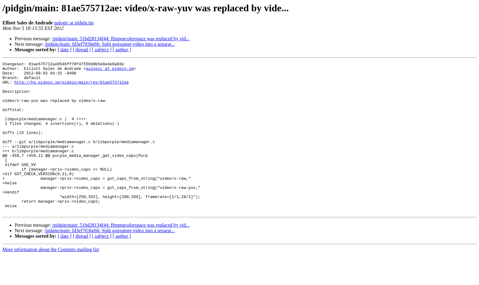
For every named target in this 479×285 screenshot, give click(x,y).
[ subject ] (102, 49)
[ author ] (122, 49)
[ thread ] (82, 49)
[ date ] (64, 49)
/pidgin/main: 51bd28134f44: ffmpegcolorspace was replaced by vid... (121, 38)
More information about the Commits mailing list (50, 279)
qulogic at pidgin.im (73, 22)
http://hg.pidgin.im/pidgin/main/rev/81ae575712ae (71, 86)
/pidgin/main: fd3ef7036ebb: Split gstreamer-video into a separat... (110, 44)
